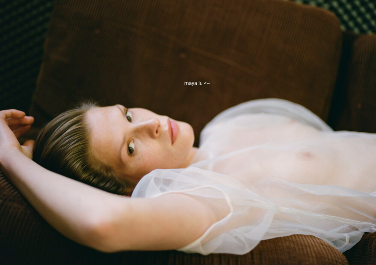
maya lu (197, 83)
